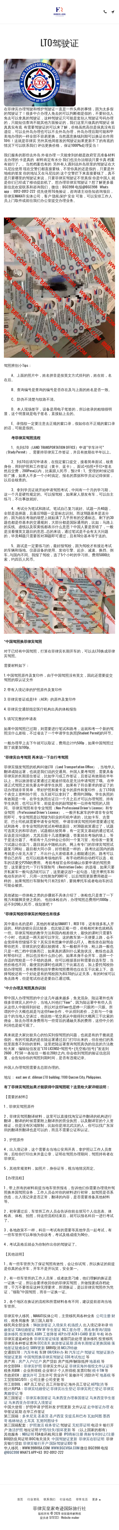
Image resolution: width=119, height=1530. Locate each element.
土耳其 (29, 1420)
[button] (5, 11)
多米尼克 (29, 1415)
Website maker (70, 1517)
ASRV (38, 1333)
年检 (101, 1333)
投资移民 (26, 1333)
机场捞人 (75, 1324)
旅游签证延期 (62, 1343)
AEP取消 (97, 1384)
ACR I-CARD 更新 (84, 1333)
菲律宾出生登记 (63, 1388)
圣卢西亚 (56, 1415)
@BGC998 (11, 1452)
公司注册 (103, 1315)
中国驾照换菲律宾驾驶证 (44, 1356)
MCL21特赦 (69, 1347)
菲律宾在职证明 (91, 1438)
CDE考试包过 (75, 1356)
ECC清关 (44, 1343)
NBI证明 (28, 1434)
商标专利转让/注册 (99, 1434)
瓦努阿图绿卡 (47, 1420)
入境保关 (59, 1324)
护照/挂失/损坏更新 (55, 1429)
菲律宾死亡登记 (89, 1388)
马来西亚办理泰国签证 (70, 1397)
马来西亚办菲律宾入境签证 (30, 1402)
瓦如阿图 (94, 1415)
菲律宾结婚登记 (37, 1388)
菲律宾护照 (33, 1365)
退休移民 (11, 1333)
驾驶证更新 (13, 1356)
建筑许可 (30, 1375)
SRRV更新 (37, 1347)
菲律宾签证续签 (46, 1338)
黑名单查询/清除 (97, 1329)
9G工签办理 (71, 1329)
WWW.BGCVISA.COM (65, 1447)
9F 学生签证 (51, 1329)
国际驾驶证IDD (61, 1443)
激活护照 (15, 1429)
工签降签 (50, 1333)
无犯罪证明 (81, 1424)
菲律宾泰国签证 (38, 1397)
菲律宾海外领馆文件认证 (89, 1365)
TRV (38, 1329)
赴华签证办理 (98, 1406)
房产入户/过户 (30, 1361)
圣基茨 (43, 1415)
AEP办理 (64, 1333)
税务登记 (52, 1424)
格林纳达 (16, 1420)
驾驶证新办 (105, 1352)
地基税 (94, 1361)
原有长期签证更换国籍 (92, 1343)
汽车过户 (76, 1352)
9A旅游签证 (42, 1324)
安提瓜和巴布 (76, 1415)
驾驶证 (89, 1352)
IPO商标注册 (73, 1434)
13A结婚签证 (25, 1329)
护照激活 (36, 1424)
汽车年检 (31, 1352)
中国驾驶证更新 (64, 1438)
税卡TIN (98, 1370)
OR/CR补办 (55, 1352)
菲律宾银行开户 (36, 1443)
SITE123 (54, 1517)
